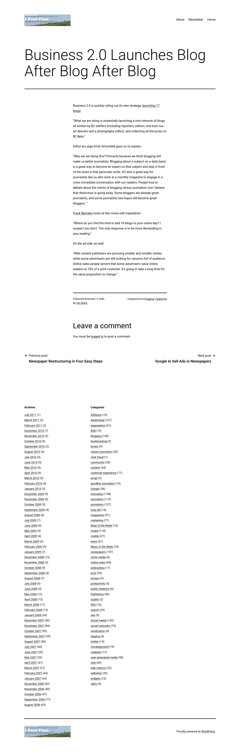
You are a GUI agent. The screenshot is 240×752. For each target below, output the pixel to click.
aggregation (98, 425)
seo (93, 615)
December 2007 (34, 620)
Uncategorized (100, 646)
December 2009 (34, 494)
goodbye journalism (103, 483)
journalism (97, 499)
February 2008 (33, 610)
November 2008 (34, 562)
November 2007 (34, 625)
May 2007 (30, 657)
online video (98, 562)
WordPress (208, 731)
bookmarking (99, 441)
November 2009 (34, 499)
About (180, 19)
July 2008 (30, 583)
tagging (95, 636)
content (95, 467)
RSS (93, 604)
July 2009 (30, 520)
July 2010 (30, 457)
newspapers (98, 552)
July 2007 (30, 646)
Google (95, 488)
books (94, 446)
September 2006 (34, 699)
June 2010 (30, 462)
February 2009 (33, 546)
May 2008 (30, 594)
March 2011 (31, 420)
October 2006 (32, 694)
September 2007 (34, 636)
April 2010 (30, 472)
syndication (98, 631)
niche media (98, 557)
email (94, 478)
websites (96, 673)
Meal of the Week (101, 525)
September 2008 (34, 573)
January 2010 (32, 488)
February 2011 (33, 425)
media (94, 530)
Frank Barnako (83, 213)
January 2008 (32, 615)
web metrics (98, 668)
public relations (100, 588)
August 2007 (32, 641)
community (98, 462)
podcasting (97, 567)
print (93, 573)
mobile (95, 536)
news (94, 541)
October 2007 (32, 631)
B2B (93, 430)
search (95, 610)
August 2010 (32, 451)
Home (211, 19)
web (93, 662)
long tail (96, 509)
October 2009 (32, 504)
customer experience (104, 472)
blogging (149, 298)
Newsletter (195, 19)
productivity (98, 583)
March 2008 (31, 604)
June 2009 (30, 525)
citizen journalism (101, 451)
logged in (97, 336)
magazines (161, 298)
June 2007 (30, 652)
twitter (95, 641)
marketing (97, 520)
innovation (97, 494)
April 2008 (30, 599)
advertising (97, 420)
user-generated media (104, 657)
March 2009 (31, 541)
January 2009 (32, 552)
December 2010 (34, 430)
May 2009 (30, 530)
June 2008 (30, 588)
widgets (95, 678)
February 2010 (33, 483)
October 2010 (32, 441)
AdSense (96, 414)
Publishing (97, 594)
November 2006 (34, 689)
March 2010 (31, 478)
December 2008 (34, 557)
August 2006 (32, 704)
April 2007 (30, 662)
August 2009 (32, 515)
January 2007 (32, 678)
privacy (95, 578)
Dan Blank (81, 303)
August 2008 (32, 578)
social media (98, 620)
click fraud (97, 457)
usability (96, 652)
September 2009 (34, 509)
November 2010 (34, 436)
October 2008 (32, 567)
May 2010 (30, 467)
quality (95, 599)
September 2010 (34, 446)
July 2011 (30, 414)
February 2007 (33, 673)
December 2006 (34, 683)
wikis (94, 683)
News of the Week (102, 546)
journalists (97, 504)
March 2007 (31, 668)
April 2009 (30, 536)
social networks (100, 625)
